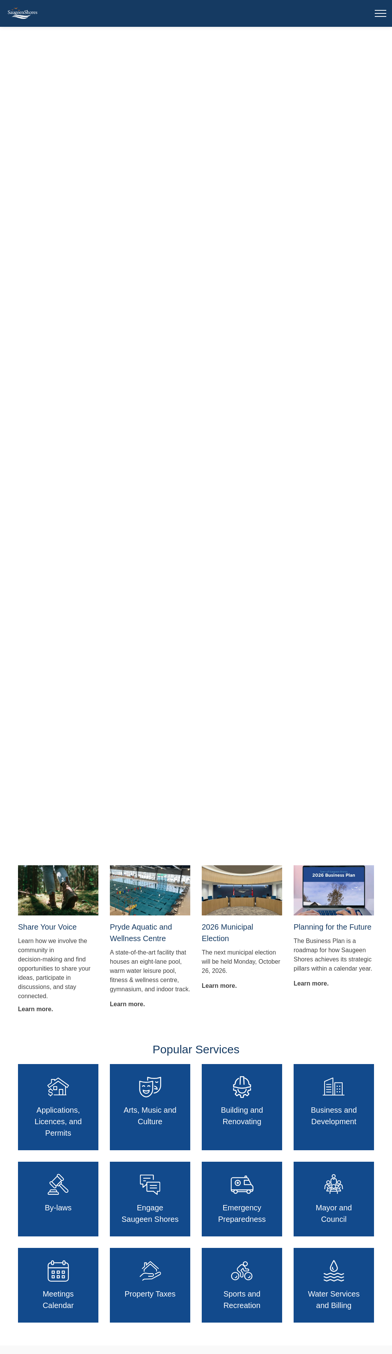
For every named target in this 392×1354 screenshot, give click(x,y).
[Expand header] (380, 13)
